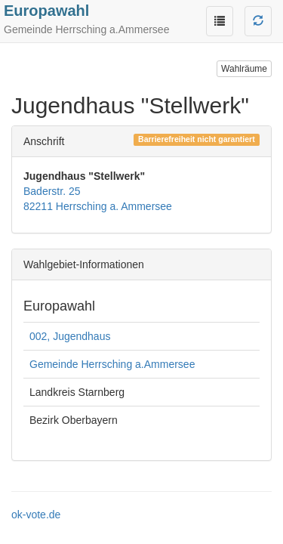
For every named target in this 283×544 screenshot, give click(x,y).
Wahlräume (244, 68)
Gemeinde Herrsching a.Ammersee (112, 364)
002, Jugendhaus (69, 336)
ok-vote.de (35, 514)
